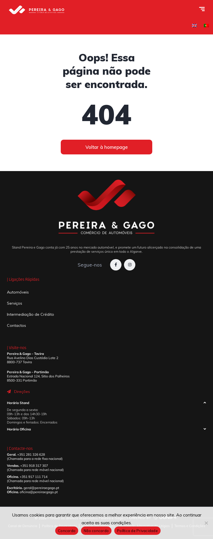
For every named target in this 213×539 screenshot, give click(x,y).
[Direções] (9, 391)
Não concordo (96, 530)
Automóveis (18, 292)
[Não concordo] (206, 523)
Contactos (16, 325)
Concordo (66, 530)
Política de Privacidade (137, 530)
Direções (22, 391)
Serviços (14, 303)
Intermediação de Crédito (30, 314)
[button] (106, 404)
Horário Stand (18, 403)
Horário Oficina (19, 429)
